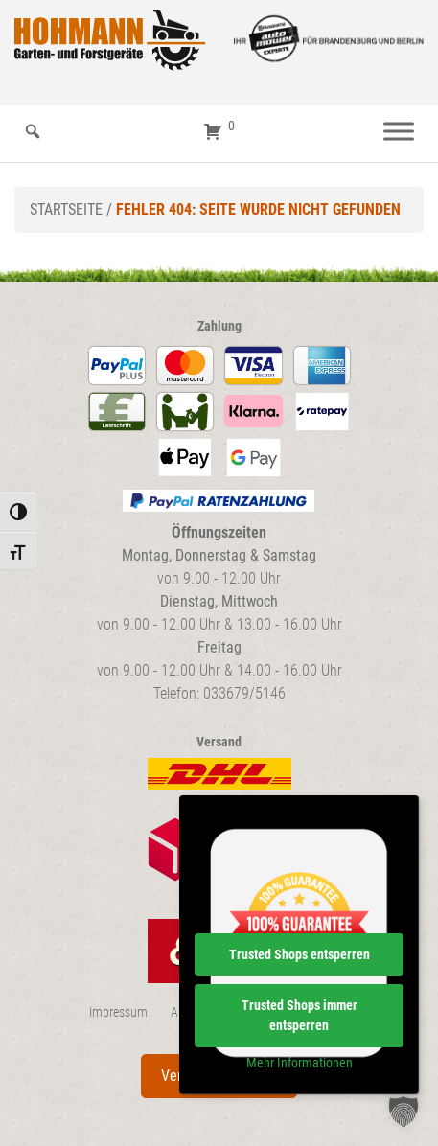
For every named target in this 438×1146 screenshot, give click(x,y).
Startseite (66, 209)
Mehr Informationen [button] (299, 1062)
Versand (219, 742)
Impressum (118, 1012)
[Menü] (398, 132)
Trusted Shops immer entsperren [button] (299, 1015)
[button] (403, 1111)
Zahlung (219, 326)
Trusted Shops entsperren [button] (299, 954)
